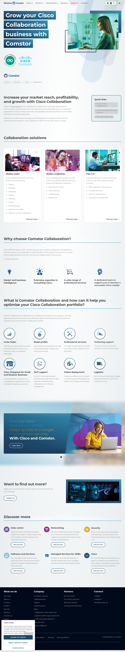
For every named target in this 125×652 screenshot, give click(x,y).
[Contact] (84, 3)
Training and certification (73, 606)
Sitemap (51, 637)
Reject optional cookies (18, 643)
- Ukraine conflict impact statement (47, 616)
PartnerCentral (69, 596)
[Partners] (39, 3)
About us (7, 612)
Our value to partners (71, 599)
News (36, 609)
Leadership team (40, 599)
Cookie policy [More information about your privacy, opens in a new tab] (29, 633)
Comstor (7, 602)
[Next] (122, 435)
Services (7, 609)
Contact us (8, 616)
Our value (7, 596)
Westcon (7, 599)
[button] (108, 3)
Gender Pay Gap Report (36, 637)
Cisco (27, 82)
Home (7, 82)
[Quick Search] (114, 3)
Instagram (98, 599)
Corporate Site (39, 622)
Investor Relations (40, 626)
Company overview (41, 596)
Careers (36, 602)
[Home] (14, 3)
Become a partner (70, 602)
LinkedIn (97, 596)
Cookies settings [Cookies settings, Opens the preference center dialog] (18, 648)
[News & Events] (52, 3)
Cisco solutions (16, 106)
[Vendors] (74, 3)
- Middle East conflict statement (45, 612)
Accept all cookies (18, 637)
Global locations (39, 606)
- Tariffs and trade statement (44, 619)
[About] (30, 3)
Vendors (17, 82)
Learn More (16, 445)
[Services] (64, 3)
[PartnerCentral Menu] (119, 3)
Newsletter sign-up (101, 602)
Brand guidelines (63, 637)
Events (6, 619)
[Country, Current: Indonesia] (111, 3)
